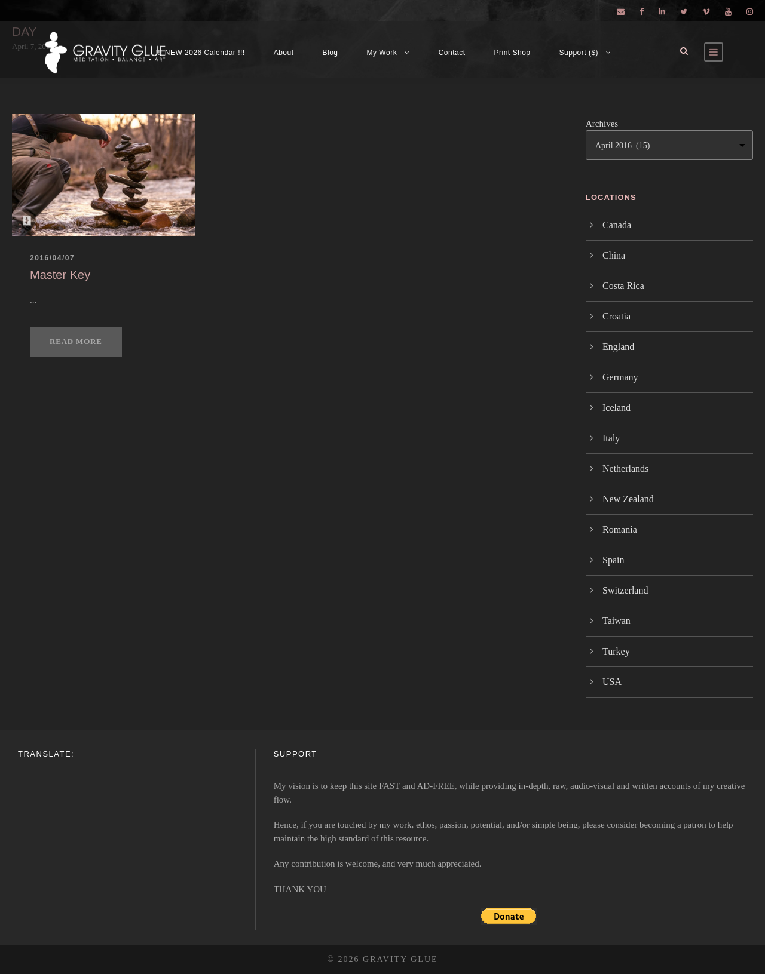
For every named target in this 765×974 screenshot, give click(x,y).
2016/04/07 (52, 258)
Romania (619, 529)
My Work (382, 52)
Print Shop (512, 52)
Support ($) (579, 52)
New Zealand (628, 499)
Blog (330, 52)
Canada (616, 225)
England (618, 347)
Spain (613, 560)
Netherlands (625, 468)
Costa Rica (623, 286)
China (613, 255)
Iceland (616, 407)
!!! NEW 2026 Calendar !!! (199, 52)
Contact (452, 52)
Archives (602, 123)
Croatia (616, 316)
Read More (76, 341)
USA (612, 682)
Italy (611, 438)
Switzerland (625, 590)
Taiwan (616, 621)
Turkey (616, 651)
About (284, 52)
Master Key (60, 274)
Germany (620, 377)
